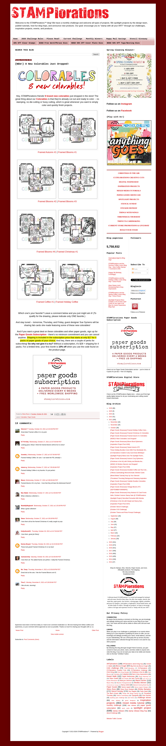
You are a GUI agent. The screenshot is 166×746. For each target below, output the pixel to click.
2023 (111, 414)
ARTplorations (112, 664)
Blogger (101, 731)
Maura (23, 480)
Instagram (126, 104)
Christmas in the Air (138, 672)
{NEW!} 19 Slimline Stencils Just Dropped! (124, 464)
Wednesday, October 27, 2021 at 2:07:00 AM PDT (45, 442)
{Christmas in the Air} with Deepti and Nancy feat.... (126, 501)
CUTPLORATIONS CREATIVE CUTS (128, 178)
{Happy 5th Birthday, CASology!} (115, 273)
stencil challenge (112, 713)
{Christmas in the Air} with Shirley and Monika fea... (126, 461)
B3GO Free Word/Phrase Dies (53, 43)
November (114, 425)
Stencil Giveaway (138, 39)
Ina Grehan (125, 678)
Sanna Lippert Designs (141, 687)
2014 (111, 559)
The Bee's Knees (112, 693)
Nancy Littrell (125, 685)
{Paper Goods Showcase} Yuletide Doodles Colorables (128, 481)
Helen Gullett (113, 678)
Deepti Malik (112, 676)
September (114, 516)
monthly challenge (114, 705)
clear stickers (115, 700)
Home (15, 39)
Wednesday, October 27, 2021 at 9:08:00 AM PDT (42, 480)
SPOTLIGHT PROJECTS (128, 199)
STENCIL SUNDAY (129, 204)
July (112, 522)
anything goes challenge (117, 697)
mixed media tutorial (133, 703)
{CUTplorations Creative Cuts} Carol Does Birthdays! (127, 453)
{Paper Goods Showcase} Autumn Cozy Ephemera (126, 458)
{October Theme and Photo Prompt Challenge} (125, 512)
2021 (111, 419)
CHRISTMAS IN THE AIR (129, 173)
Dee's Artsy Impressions (140, 674)
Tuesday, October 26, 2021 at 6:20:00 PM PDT (43, 429)
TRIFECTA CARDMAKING (128, 221)
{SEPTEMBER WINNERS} (118, 490)
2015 (111, 556)
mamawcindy (25, 557)
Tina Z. (23, 582)
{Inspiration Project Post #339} (120, 467)
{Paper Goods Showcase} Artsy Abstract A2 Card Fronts (128, 492)
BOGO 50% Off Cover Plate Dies (87, 43)
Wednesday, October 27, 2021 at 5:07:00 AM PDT (44, 454)
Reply (23, 435)
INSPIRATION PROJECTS (129, 186)
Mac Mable (24, 493)
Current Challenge (73, 39)
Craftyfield (125, 674)
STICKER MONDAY (128, 208)
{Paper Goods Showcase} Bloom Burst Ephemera (126, 441)
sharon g (24, 467)
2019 (111, 545)
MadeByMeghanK (27, 506)
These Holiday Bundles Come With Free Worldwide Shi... (128, 450)
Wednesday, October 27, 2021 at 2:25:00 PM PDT (50, 506)
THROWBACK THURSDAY (128, 217)
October (113, 428)
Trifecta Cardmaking (122, 695)
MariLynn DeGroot (126, 680)
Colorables (41, 99)
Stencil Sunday (117, 691)
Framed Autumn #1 (47, 152)
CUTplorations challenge (139, 670)
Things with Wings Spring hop (131, 693)
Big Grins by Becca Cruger (139, 666)
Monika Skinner (140, 683)
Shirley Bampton (144, 689)
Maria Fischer (141, 680)
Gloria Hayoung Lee (145, 676)
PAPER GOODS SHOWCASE (129, 195)
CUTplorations (142, 668)
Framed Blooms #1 (67, 152)
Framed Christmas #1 (67, 252)
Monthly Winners (94, 39)
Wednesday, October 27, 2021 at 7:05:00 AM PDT (44, 467)
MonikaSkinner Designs (113, 685)
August (113, 519)
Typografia (135, 695)
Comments (136, 273)
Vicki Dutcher (146, 695)
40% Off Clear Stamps (24, 43)
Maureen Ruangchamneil (124, 682)
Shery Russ (111, 689)
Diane (23, 518)
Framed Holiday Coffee (67, 302)
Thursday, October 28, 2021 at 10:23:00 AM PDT (47, 544)
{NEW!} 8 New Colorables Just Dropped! (123, 438)
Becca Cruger (121, 666)
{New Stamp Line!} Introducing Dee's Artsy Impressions (116, 287)
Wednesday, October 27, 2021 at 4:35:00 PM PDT (42, 518)
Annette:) (24, 454)
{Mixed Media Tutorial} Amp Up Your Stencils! (124, 475)
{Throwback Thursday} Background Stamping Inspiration (128, 478)
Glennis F (24, 429)
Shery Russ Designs (127, 689)
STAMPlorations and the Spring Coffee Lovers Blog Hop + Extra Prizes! (117, 294)
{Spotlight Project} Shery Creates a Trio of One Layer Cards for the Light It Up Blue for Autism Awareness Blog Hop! (117, 303)
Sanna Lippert (126, 687)
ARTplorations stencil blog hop (133, 664)
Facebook (126, 110)
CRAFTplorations (129, 668)
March (113, 533)
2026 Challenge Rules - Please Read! (41, 39)
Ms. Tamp (24, 569)
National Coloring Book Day (141, 685)
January (113, 538)
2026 (111, 408)
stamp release (118, 711)
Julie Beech (146, 678)
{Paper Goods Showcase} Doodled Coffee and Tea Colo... (129, 470)
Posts (135, 269)
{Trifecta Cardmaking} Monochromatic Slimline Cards (127, 473)
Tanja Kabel (144, 691)
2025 (111, 411)
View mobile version (57, 634)
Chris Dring (110, 672)
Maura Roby (110, 682)
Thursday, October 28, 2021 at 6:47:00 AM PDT (47, 531)
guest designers (130, 700)
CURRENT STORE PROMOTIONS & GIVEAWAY (128, 226)
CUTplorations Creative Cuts (116, 670)
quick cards (125, 708)
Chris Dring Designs (123, 672)
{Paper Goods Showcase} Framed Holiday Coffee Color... (128, 430)
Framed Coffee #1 (45, 302)
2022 (111, 417)
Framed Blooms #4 (46, 252)
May (112, 527)
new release (132, 705)
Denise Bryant (26, 544)
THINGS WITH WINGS (128, 212)
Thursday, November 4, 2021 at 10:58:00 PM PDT (44, 569)
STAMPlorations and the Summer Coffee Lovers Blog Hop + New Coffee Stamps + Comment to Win (118, 266)
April (112, 530)
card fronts (130, 697)
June (112, 524)
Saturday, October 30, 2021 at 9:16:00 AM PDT (46, 557)
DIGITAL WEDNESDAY (129, 182)
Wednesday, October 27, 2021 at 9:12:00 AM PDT (45, 493)
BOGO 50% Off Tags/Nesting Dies (123, 43)
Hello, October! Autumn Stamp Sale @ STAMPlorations (128, 495)
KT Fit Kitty (25, 442)
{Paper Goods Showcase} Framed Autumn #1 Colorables (128, 436)
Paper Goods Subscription (32, 334)
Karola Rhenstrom (112, 680)
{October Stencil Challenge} (119, 507)
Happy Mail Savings (116, 39)
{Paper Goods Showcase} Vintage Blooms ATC (125, 487)
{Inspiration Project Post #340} (120, 444)
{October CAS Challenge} (118, 509)
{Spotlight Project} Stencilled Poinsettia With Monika (127, 498)
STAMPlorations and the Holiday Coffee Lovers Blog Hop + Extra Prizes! (117, 280)
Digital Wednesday (128, 676)
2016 (111, 553)
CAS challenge (113, 668)
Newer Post (19, 630)
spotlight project (142, 708)
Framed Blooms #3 (67, 201)
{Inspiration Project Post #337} (120, 504)
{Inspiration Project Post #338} (120, 484)
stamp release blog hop (137, 711)
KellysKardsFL (26, 531)
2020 (111, 542)
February (114, 536)
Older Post (95, 630)
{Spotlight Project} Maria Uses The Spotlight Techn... (127, 456)
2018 (111, 548)
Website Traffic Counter (114, 718)
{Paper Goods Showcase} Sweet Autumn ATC (125, 447)
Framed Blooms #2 (47, 201)
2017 (111, 551)
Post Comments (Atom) (31, 639)
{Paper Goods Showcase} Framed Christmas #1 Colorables (129, 433)
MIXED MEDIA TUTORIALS (129, 191)
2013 (111, 562)
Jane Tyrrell (135, 678)
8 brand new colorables (57, 96)
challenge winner (144, 697)
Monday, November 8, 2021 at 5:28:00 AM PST (41, 582)
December (114, 422)
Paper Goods (31, 417)
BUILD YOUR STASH (129, 230)
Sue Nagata (132, 691)
